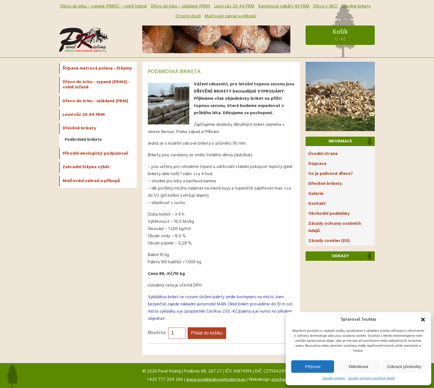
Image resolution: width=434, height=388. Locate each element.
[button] (423, 319)
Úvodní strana (323, 153)
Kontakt (317, 203)
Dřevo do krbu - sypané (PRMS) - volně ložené (96, 84)
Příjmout (313, 366)
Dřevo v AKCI (325, 6)
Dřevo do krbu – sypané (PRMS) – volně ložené (103, 6)
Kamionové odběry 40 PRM (283, 6)
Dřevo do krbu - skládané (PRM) (95, 101)
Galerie (315, 193)
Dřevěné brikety (356, 6)
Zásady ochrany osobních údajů (371, 378)
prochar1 (279, 379)
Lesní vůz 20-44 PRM (234, 6)
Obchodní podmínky (329, 213)
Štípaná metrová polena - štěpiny (97, 68)
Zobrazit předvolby (404, 366)
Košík (340, 35)
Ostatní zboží (188, 16)
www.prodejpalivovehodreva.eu (216, 379)
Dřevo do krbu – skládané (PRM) (180, 6)
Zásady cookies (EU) (329, 240)
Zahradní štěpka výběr (86, 167)
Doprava (317, 163)
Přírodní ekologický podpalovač (95, 153)
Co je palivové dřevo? (330, 173)
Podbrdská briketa (83, 139)
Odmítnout (358, 366)
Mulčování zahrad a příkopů (230, 16)
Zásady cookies (333, 378)
